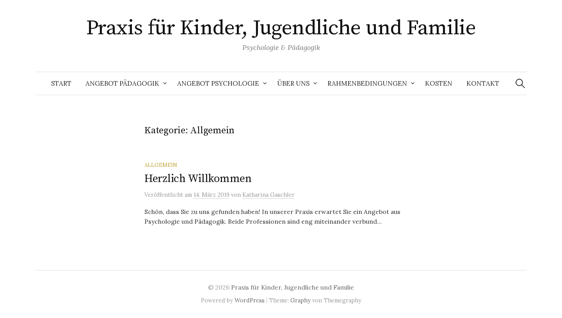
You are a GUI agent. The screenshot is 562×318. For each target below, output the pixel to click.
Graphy (300, 300)
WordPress (250, 300)
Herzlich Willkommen (198, 179)
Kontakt (482, 83)
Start (61, 83)
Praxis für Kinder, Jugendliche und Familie (281, 28)
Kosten (438, 83)
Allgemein (160, 164)
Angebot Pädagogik (122, 83)
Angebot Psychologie (218, 83)
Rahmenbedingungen (367, 83)
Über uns (293, 83)
